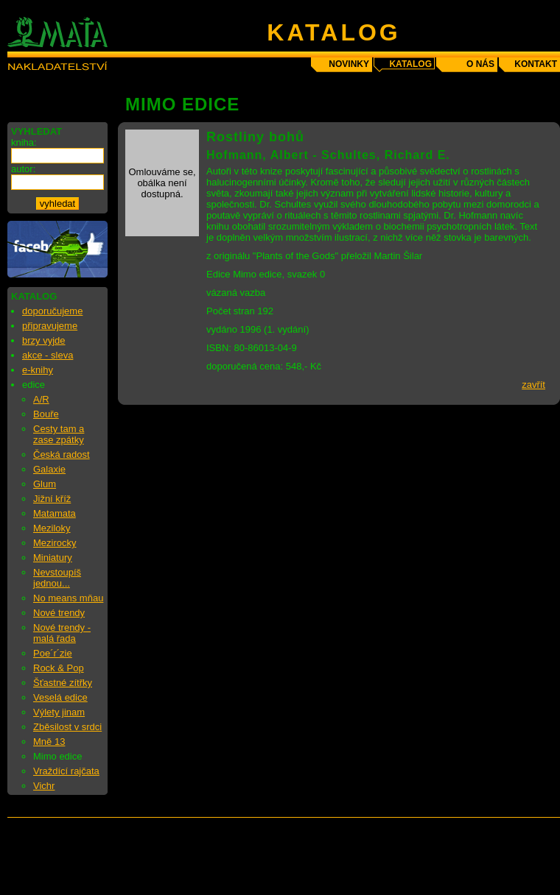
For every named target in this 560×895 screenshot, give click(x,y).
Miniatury (52, 557)
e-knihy (37, 369)
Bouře (46, 414)
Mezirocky (55, 542)
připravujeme (49, 325)
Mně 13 (49, 741)
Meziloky (52, 528)
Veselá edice (60, 697)
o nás (480, 64)
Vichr (44, 785)
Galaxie (49, 469)
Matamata (54, 513)
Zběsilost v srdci (67, 726)
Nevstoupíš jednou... (57, 578)
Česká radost (61, 454)
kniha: (24, 142)
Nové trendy (59, 612)
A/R (41, 399)
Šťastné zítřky (62, 682)
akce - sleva (47, 355)
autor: (23, 168)
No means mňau (68, 598)
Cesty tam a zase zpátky (58, 434)
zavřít (533, 384)
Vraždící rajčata (66, 771)
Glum (44, 483)
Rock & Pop (58, 667)
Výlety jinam (59, 712)
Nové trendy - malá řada (62, 633)
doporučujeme (52, 310)
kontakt (535, 64)
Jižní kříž (52, 498)
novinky (349, 64)
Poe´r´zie (52, 653)
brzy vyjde (44, 340)
